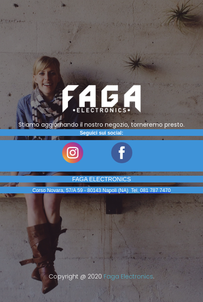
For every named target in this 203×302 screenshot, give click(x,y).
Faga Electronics (128, 276)
